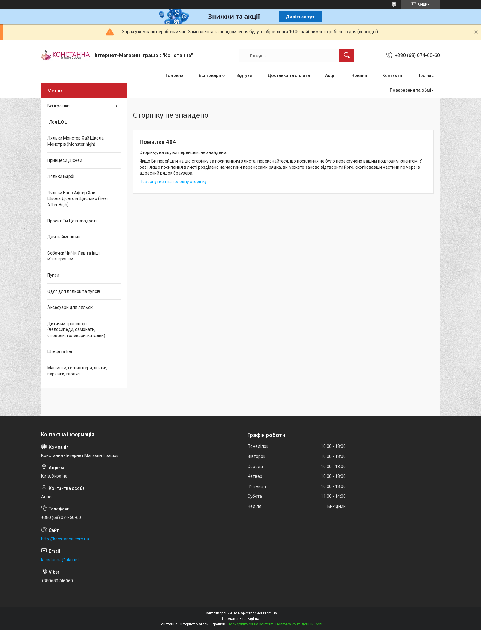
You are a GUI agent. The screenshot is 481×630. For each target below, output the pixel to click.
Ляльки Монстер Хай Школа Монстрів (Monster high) (75, 141)
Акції (330, 75)
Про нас (425, 75)
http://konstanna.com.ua (65, 538)
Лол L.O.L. (57, 122)
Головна (174, 75)
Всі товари (210, 75)
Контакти (392, 75)
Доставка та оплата (288, 75)
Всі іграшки (58, 105)
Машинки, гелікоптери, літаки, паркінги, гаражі (77, 370)
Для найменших (63, 236)
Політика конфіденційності (298, 624)
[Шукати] (346, 55)
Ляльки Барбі (60, 176)
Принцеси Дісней (64, 160)
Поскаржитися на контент (250, 624)
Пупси (53, 275)
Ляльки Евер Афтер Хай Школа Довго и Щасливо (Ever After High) (77, 198)
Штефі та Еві (59, 351)
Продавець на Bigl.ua (240, 619)
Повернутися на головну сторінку (173, 181)
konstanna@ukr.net (60, 559)
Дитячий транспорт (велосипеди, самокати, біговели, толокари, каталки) (76, 329)
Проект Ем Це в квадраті (72, 220)
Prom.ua (270, 613)
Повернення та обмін (412, 90)
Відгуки (244, 75)
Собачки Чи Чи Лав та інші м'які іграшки (73, 256)
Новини (359, 75)
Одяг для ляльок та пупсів (73, 291)
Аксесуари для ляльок (70, 307)
